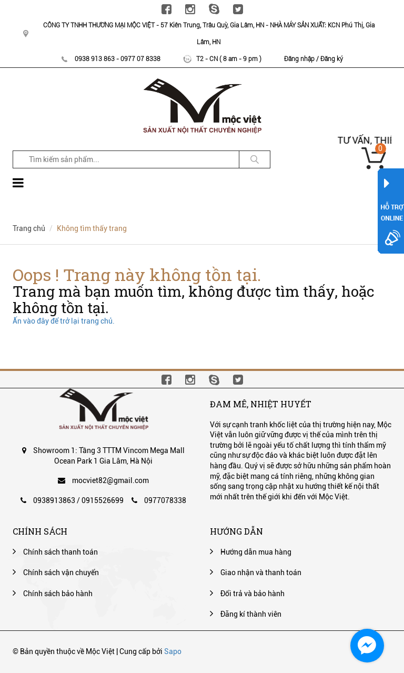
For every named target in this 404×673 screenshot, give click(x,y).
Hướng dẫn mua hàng (255, 552)
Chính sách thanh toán (60, 552)
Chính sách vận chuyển (61, 572)
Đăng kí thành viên (250, 614)
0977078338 (165, 500)
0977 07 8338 (140, 59)
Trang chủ (29, 228)
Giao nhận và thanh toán (260, 572)
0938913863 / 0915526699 (78, 500)
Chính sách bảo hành (58, 593)
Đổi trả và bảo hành (252, 593)
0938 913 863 (95, 59)
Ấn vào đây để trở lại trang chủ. (64, 321)
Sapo (172, 651)
